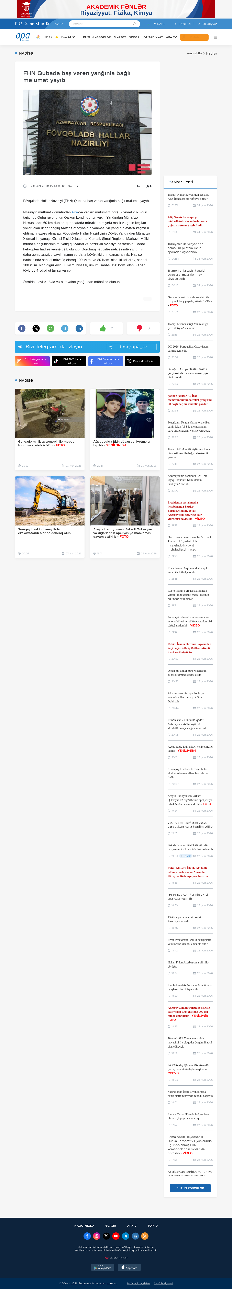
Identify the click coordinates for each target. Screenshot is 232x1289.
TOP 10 (153, 1225)
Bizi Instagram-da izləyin (31, 361)
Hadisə (211, 53)
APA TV (171, 37)
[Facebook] (16, 24)
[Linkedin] (43, 24)
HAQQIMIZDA (84, 1225)
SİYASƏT (120, 37)
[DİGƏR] (214, 37)
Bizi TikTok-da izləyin (67, 361)
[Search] (134, 24)
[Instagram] (20, 24)
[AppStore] (129, 1268)
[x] (106, 1236)
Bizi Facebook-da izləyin (104, 361)
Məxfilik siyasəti (163, 1283)
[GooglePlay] (102, 1268)
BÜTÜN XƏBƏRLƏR (97, 37)
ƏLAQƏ (110, 1225)
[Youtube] (32, 24)
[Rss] (47, 24)
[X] (26, 24)
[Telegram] (37, 24)
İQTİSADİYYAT (153, 37)
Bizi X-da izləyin (140, 361)
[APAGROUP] (116, 1258)
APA (74, 212)
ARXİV (132, 1225)
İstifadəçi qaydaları (138, 1283)
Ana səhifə (194, 53)
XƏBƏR (134, 37)
